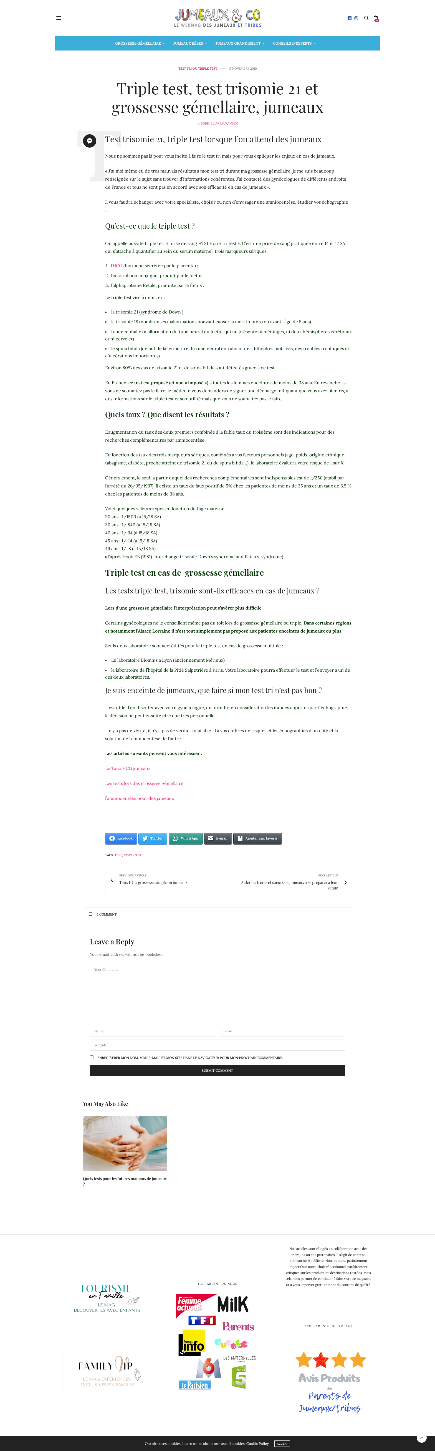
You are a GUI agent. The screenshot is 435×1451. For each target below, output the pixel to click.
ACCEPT (282, 1443)
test (118, 855)
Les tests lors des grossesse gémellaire (144, 783)
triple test (133, 855)
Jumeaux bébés (188, 43)
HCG (118, 265)
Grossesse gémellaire (138, 43)
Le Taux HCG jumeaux (127, 768)
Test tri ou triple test (197, 68)
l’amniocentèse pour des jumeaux (139, 798)
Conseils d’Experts (292, 43)
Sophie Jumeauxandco (220, 123)
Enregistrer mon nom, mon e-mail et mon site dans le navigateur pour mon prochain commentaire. (190, 1058)
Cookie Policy (257, 1443)
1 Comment (103, 914)
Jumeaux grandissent (238, 43)
